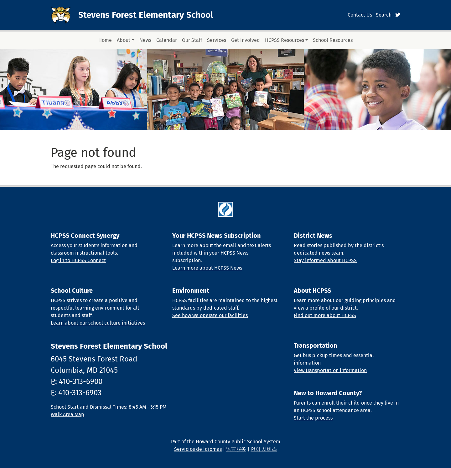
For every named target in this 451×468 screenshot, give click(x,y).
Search (383, 15)
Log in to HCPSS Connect (78, 260)
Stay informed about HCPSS (325, 260)
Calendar (166, 40)
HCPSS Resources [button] (284, 40)
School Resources (333, 40)
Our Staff (192, 40)
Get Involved (245, 40)
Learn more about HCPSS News (207, 268)
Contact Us (360, 15)
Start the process (313, 418)
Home (105, 40)
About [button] (123, 40)
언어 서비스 (264, 449)
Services (216, 40)
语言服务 (236, 449)
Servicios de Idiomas (198, 449)
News (145, 40)
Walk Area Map (67, 414)
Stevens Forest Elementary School (145, 15)
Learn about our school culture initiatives (98, 323)
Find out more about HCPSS (325, 315)
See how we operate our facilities (210, 315)
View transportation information (330, 370)
